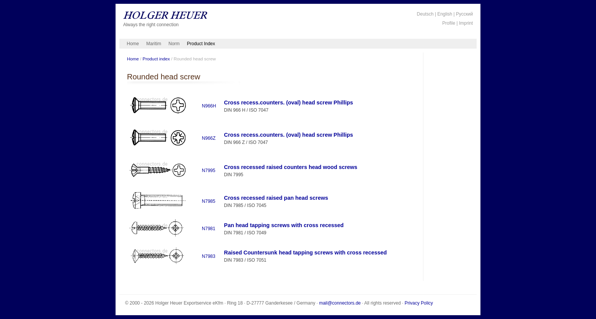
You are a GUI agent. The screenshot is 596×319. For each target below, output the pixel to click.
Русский (464, 14)
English (444, 14)
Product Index (201, 43)
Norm (173, 43)
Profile (448, 23)
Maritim (153, 43)
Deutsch (425, 14)
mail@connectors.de (340, 303)
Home (133, 43)
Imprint (466, 23)
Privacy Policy (418, 303)
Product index (156, 58)
